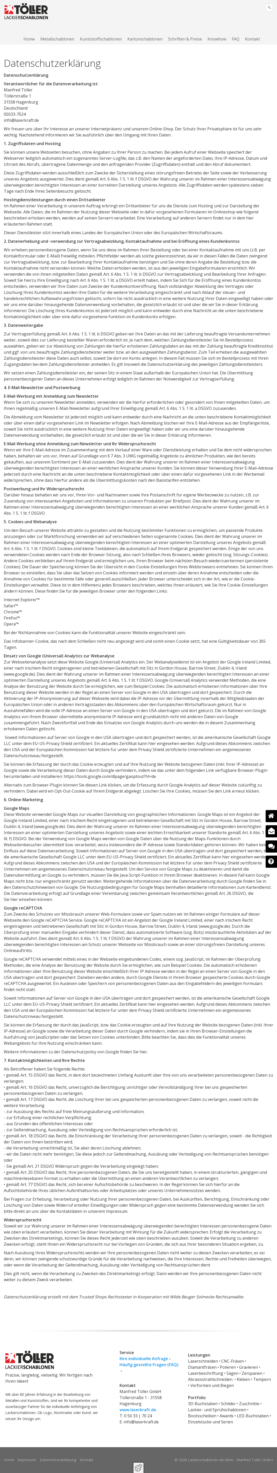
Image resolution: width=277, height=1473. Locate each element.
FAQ (235, 39)
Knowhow (216, 39)
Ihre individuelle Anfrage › (145, 1358)
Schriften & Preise (185, 39)
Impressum (27, 1460)
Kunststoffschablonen (101, 39)
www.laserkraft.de (138, 1410)
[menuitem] (29, 39)
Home (29, 39)
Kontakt (252, 39)
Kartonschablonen (145, 39)
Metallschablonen (57, 39)
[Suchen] (269, 7)
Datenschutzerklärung (58, 1460)
